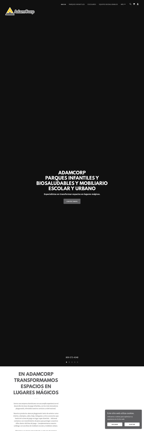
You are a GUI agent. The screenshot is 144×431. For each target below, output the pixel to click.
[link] (19, 4)
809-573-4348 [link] (72, 357)
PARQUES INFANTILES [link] (77, 4)
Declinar (115, 424)
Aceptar (132, 424)
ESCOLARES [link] (92, 4)
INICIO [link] (63, 4)
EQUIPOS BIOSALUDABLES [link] (108, 4)
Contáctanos (72, 201)
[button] (123, 4)
